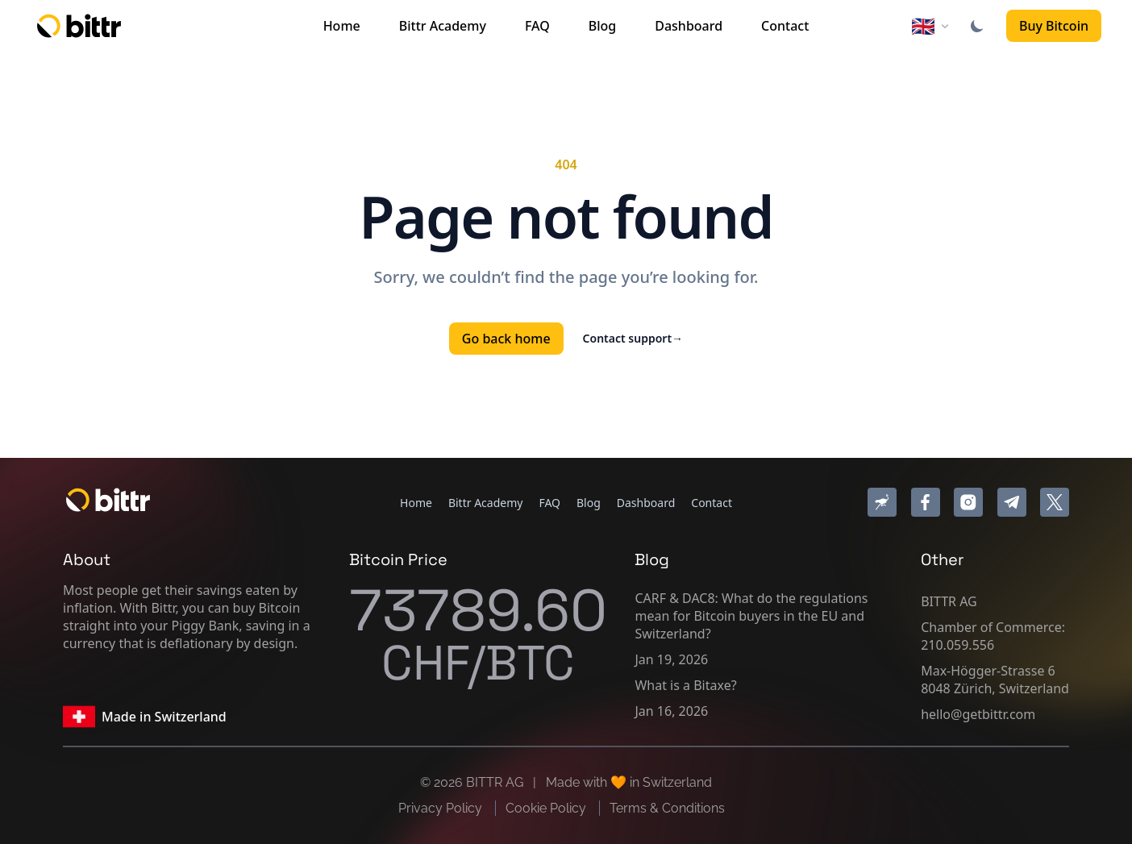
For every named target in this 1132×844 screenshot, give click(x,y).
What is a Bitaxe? (685, 685)
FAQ (537, 26)
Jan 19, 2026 (671, 659)
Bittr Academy (442, 26)
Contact (785, 26)
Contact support (633, 338)
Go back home (506, 338)
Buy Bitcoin (1053, 26)
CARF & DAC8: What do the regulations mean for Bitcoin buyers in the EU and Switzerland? (751, 615)
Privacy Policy (441, 808)
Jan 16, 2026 (671, 711)
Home (341, 26)
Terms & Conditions (667, 808)
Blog (602, 26)
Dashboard (688, 26)
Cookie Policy (547, 808)
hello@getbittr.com (978, 714)
